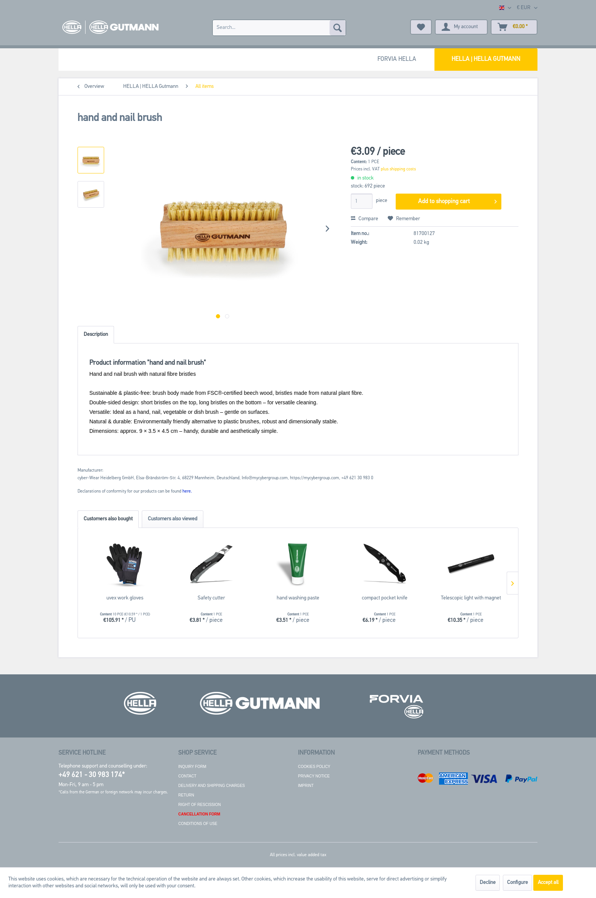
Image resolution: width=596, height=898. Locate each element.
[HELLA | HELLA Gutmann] (485, 59)
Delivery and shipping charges (211, 786)
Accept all (548, 882)
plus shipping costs (398, 169)
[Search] (338, 27)
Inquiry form (192, 766)
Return (186, 795)
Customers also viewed (172, 519)
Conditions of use (197, 824)
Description (96, 334)
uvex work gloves (124, 598)
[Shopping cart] (514, 27)
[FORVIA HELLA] (396, 59)
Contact (187, 776)
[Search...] (279, 27)
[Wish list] (421, 27)
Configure (517, 882)
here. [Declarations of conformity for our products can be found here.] (187, 491)
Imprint (306, 786)
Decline (488, 882)
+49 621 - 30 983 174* (92, 775)
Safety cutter (211, 598)
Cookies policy (314, 766)
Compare (364, 219)
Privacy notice (314, 776)
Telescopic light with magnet (471, 598)
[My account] (461, 27)
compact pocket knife (384, 598)
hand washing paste (298, 598)
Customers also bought (108, 519)
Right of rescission (199, 805)
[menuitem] (279, 27)
